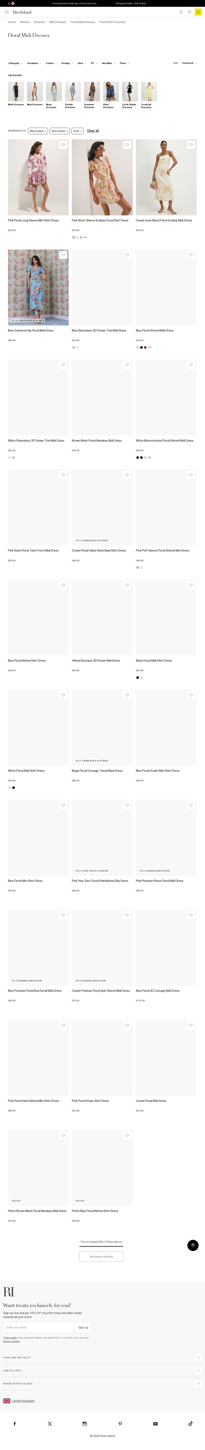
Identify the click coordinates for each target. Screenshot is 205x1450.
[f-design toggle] (67, 63)
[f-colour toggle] (51, 63)
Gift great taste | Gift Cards (131, 3)
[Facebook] (14, 1424)
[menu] (6, 12)
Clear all (93, 130)
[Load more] (101, 1257)
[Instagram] (84, 1424)
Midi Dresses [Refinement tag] (38, 131)
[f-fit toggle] (94, 63)
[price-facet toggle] (124, 63)
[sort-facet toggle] (184, 63)
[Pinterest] (120, 1424)
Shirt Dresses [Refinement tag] (59, 131)
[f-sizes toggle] (82, 63)
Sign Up (83, 1327)
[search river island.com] (181, 12)
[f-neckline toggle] (109, 63)
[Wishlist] (63, 145)
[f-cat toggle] (15, 63)
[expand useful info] (198, 1370)
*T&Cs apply (10, 1337)
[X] (49, 1424)
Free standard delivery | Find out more (74, 3)
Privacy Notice (11, 1341)
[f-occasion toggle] (34, 63)
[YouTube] (155, 1424)
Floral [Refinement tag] (77, 131)
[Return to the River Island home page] (25, 12)
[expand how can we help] (198, 1357)
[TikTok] (190, 1423)
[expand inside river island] (198, 1383)
